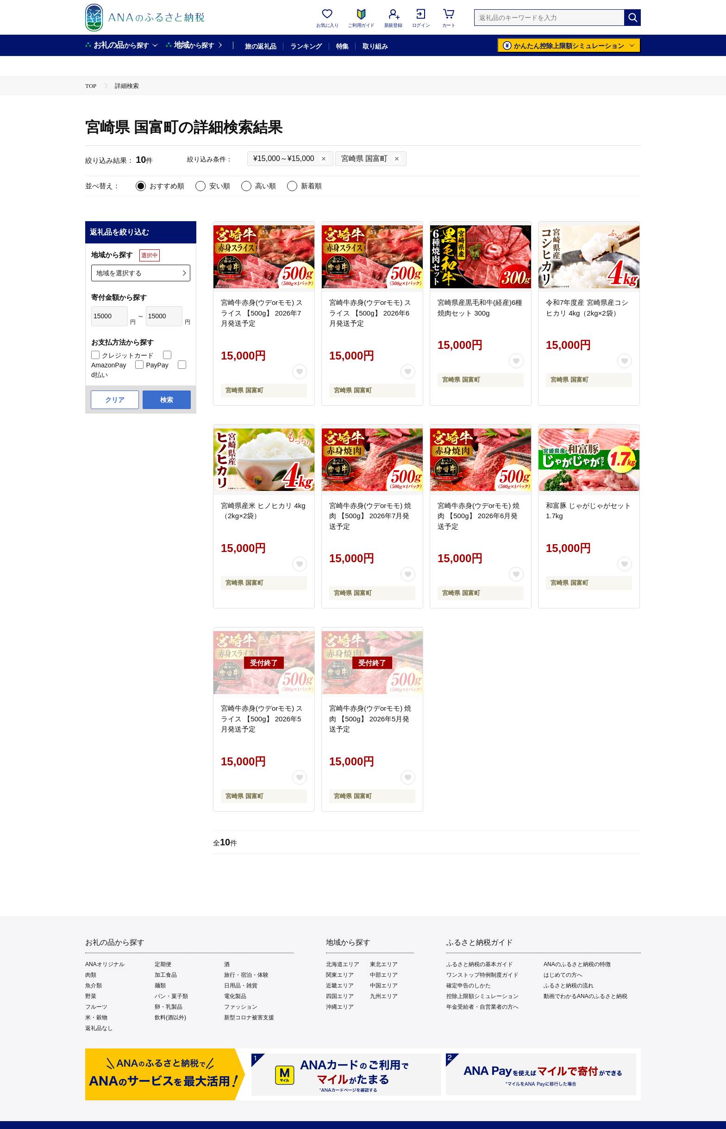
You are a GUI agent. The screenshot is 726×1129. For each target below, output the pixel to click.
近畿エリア (340, 985)
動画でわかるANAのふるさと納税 (585, 996)
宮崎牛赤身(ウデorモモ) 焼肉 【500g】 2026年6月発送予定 (479, 516)
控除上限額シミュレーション (482, 996)
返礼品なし (99, 1028)
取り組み (375, 46)
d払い (99, 374)
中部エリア (384, 975)
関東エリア (340, 975)
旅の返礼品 (260, 46)
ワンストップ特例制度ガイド (482, 975)
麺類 (160, 985)
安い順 (219, 186)
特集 (342, 46)
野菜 (90, 996)
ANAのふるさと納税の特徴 (577, 964)
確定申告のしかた (468, 985)
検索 (166, 399)
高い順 (265, 186)
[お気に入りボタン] (299, 371)
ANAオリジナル (105, 964)
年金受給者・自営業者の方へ (482, 1007)
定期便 (163, 964)
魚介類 (93, 985)
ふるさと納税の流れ (569, 985)
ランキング (305, 46)
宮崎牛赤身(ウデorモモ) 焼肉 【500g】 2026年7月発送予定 (370, 516)
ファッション (240, 1007)
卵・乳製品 (168, 1007)
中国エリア (384, 985)
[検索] (632, 17)
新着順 (311, 186)
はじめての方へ (563, 975)
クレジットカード (128, 355)
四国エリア (340, 996)
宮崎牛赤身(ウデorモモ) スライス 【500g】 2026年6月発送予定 (370, 312)
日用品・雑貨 (240, 985)
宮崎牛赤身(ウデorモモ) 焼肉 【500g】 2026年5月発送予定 (370, 718)
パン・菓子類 (171, 996)
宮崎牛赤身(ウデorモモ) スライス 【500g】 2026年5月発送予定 (262, 718)
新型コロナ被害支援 (249, 1017)
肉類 (90, 975)
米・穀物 (96, 1017)
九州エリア (384, 996)
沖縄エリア (340, 1007)
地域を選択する (119, 273)
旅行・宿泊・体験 (246, 975)
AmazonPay (108, 365)
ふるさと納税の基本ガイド (479, 964)
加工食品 (166, 975)
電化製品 (235, 996)
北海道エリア (342, 964)
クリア (115, 399)
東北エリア (384, 964)
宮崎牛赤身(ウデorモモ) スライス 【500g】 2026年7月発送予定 (262, 312)
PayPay (157, 365)
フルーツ (96, 1007)
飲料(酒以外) (170, 1017)
